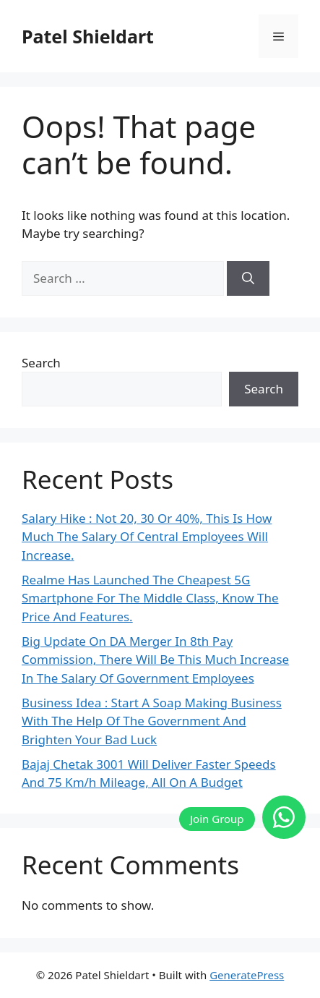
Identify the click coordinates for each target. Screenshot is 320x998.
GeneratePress (246, 975)
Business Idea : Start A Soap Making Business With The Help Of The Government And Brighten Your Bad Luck (152, 721)
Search (41, 362)
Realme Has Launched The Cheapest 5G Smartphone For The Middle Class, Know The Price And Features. (150, 598)
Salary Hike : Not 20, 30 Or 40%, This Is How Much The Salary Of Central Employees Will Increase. (147, 536)
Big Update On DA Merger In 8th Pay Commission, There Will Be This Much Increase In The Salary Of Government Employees (155, 659)
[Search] (248, 278)
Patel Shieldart (88, 36)
